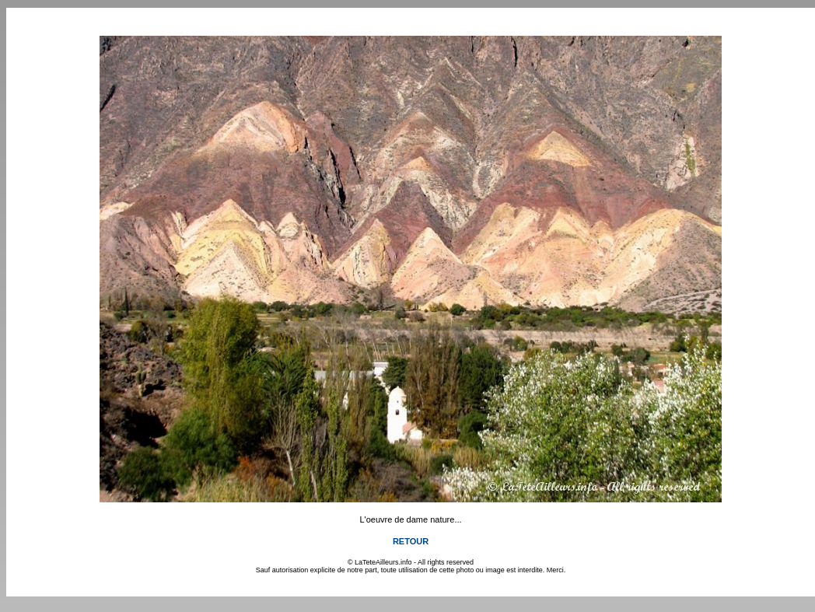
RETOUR (410, 541)
